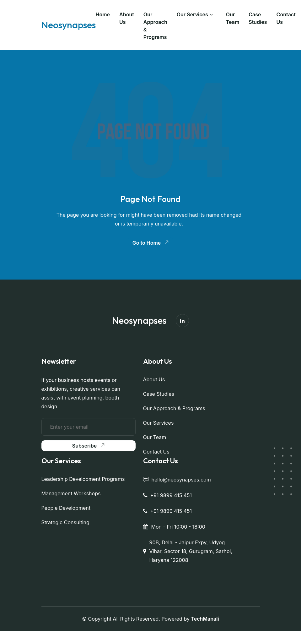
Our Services (192, 14)
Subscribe (88, 446)
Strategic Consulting (65, 522)
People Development (65, 508)
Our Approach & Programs (155, 25)
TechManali (205, 619)
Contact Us (286, 18)
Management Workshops (71, 493)
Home (103, 14)
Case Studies (258, 18)
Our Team (232, 18)
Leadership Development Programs (83, 479)
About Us (126, 18)
